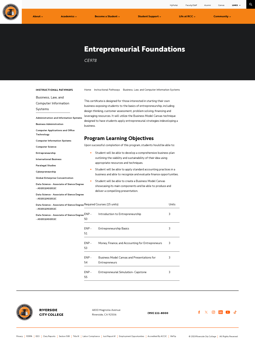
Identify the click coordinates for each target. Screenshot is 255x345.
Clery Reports (49, 336)
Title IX (76, 336)
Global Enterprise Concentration (54, 178)
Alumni (207, 5)
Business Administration (49, 124)
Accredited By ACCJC (157, 336)
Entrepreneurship (46, 153)
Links (235, 5)
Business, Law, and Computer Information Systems (52, 103)
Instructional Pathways (54, 90)
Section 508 (64, 336)
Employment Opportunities (131, 336)
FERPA (29, 336)
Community (221, 16)
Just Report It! (109, 336)
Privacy (19, 336)
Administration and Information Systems (59, 117)
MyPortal (174, 5)
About (36, 16)
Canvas (221, 5)
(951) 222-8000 (158, 313)
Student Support (148, 16)
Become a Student (106, 16)
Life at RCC (186, 16)
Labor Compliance (91, 336)
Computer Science (46, 146)
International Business (48, 159)
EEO (38, 336)
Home (87, 89)
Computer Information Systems (53, 140)
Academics (67, 16)
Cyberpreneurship (46, 171)
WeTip (173, 336)
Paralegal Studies (46, 165)
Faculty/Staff (191, 5)
